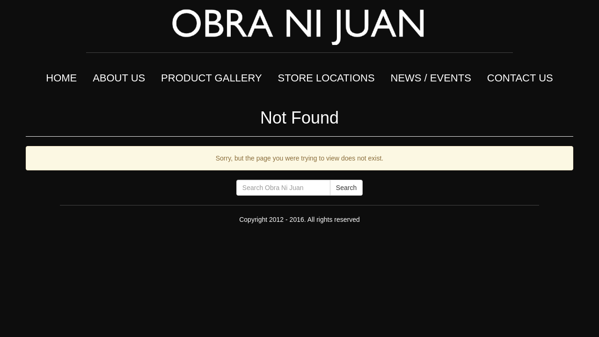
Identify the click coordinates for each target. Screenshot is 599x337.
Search (346, 187)
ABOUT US (119, 78)
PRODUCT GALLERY (211, 78)
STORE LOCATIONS (326, 78)
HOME (61, 78)
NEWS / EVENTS (431, 78)
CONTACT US (520, 78)
